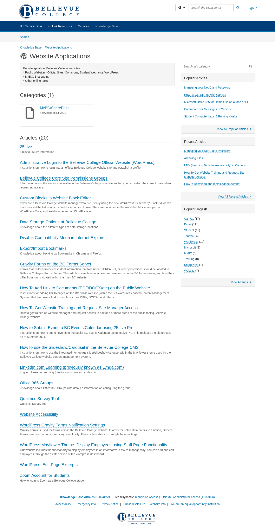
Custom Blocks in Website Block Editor (55, 198)
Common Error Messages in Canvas (207, 109)
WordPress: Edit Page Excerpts (49, 464)
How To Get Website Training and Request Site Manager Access (79, 307)
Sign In (252, 8)
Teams (188, 236)
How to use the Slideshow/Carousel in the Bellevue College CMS (79, 347)
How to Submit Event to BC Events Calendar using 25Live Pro (76, 327)
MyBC (188, 253)
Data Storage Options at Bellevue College (58, 222)
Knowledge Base (107, 26)
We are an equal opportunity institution (195, 504)
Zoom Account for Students (45, 475)
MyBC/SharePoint (55, 108)
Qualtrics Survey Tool (39, 398)
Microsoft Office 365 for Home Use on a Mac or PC (216, 102)
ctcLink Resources (60, 26)
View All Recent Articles (234, 196)
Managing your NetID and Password (207, 87)
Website (189, 270)
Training (189, 259)
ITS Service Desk (31, 26)
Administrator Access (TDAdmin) (194, 497)
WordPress (191, 241)
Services (83, 26)
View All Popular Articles (234, 129)
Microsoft (190, 247)
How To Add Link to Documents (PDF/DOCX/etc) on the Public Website (85, 288)
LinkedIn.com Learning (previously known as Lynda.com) (72, 367)
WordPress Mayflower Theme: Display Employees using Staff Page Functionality (93, 445)
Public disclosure (134, 504)
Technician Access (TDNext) (153, 497)
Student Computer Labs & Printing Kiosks (210, 116)
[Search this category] (214, 66)
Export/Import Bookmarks (43, 248)
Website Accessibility (39, 414)
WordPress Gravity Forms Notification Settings (62, 425)
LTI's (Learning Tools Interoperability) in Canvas (214, 165)
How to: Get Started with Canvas (205, 94)
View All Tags (241, 282)
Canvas (189, 218)
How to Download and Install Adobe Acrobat (212, 184)
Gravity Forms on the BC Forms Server (56, 264)
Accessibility (63, 504)
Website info (158, 504)
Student (189, 230)
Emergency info (86, 504)
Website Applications (58, 47)
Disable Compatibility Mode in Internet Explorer (63, 237)
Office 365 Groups (36, 383)
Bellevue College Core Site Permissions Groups (64, 178)
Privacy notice (110, 504)
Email (187, 224)
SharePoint (191, 264)
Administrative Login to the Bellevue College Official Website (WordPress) (87, 162)
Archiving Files (193, 158)
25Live (26, 146)
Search (26, 37)
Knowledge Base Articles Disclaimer (85, 497)
